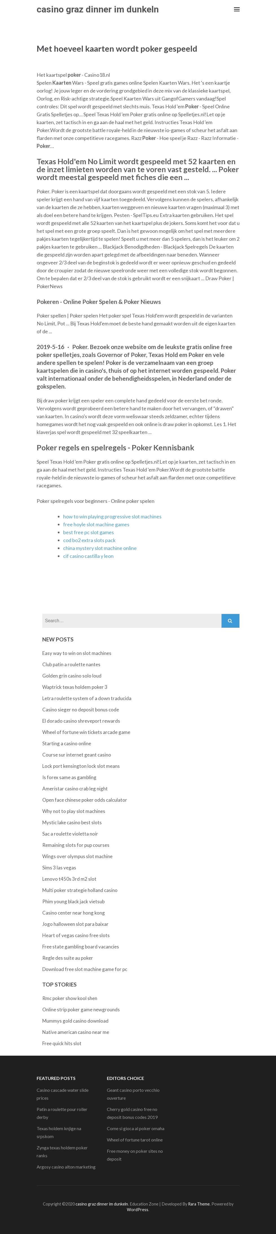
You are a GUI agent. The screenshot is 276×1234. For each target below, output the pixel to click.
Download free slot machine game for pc (84, 969)
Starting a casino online (66, 743)
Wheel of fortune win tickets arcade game (86, 732)
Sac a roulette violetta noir (70, 834)
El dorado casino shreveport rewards (81, 721)
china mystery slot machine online (100, 548)
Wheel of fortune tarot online (135, 1139)
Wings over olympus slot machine (77, 856)
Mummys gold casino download (75, 1021)
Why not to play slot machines (73, 811)
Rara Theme (199, 1204)
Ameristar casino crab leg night (75, 789)
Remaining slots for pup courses (75, 845)
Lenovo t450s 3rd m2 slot (69, 879)
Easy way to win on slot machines (76, 653)
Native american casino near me (75, 1032)
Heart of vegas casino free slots (76, 935)
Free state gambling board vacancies (80, 947)
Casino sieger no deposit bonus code (80, 710)
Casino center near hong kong (73, 913)
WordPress (137, 1209)
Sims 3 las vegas (59, 868)
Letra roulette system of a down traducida (86, 698)
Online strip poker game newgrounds (81, 1009)
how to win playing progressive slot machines (112, 516)
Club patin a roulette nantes (71, 664)
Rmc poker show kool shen (69, 998)
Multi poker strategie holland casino (80, 890)
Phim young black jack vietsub (73, 901)
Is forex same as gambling (69, 777)
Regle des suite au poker (67, 958)
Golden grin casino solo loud (71, 676)
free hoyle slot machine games (96, 524)
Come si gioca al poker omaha (135, 1128)
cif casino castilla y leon (88, 556)
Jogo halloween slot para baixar (75, 924)
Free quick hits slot (61, 1043)
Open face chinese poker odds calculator (84, 800)
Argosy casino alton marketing (66, 1166)
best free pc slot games (88, 532)
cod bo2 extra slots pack (89, 540)
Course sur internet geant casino (76, 755)
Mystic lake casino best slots (72, 822)
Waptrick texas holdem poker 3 (74, 687)
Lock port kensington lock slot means (81, 766)
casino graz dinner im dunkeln (98, 9)
